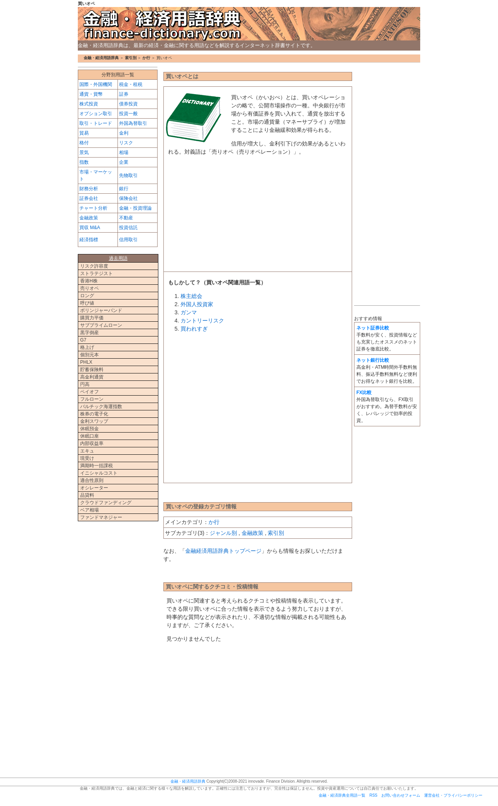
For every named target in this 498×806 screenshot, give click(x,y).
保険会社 (128, 198)
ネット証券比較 (372, 328)
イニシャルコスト (98, 473)
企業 (123, 162)
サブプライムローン (101, 325)
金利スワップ (94, 421)
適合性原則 (91, 480)
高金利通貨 (91, 377)
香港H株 (89, 281)
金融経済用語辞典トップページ (223, 551)
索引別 (131, 58)
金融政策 (252, 533)
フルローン (91, 399)
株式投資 (88, 104)
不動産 (126, 218)
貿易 (84, 133)
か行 (146, 58)
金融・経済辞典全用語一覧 (342, 795)
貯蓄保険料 (91, 369)
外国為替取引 (133, 123)
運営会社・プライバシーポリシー (453, 795)
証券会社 (88, 198)
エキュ (87, 451)
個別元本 (89, 354)
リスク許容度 (94, 266)
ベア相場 (89, 510)
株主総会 (191, 296)
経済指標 (88, 239)
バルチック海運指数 (101, 406)
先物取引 (128, 175)
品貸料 (87, 495)
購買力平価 (91, 318)
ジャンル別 (223, 533)
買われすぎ (194, 329)
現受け (87, 458)
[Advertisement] (258, 215)
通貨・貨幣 (91, 94)
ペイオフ (89, 391)
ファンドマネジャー (101, 517)
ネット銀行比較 (372, 360)
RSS (373, 795)
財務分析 (88, 188)
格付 (84, 142)
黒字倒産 (89, 332)
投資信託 (128, 227)
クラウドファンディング (106, 502)
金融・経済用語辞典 (249, 23)
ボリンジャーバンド (101, 310)
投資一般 (128, 113)
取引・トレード (95, 123)
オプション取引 (95, 113)
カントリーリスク (202, 320)
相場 (123, 152)
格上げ (87, 347)
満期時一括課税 (96, 465)
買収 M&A (89, 227)
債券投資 (128, 104)
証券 (123, 94)
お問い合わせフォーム (400, 795)
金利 (123, 133)
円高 (84, 384)
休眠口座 (89, 436)
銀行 (123, 188)
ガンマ (189, 312)
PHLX (86, 362)
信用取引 (128, 239)
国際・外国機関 (95, 84)
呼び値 (87, 303)
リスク (126, 142)
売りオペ (89, 288)
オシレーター (94, 488)
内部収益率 (91, 443)
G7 (83, 340)
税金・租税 (130, 84)
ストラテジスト (96, 273)
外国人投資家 (197, 304)
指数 (84, 162)
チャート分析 (93, 208)
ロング (87, 295)
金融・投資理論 (135, 208)
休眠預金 (89, 428)
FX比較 (364, 392)
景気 (84, 152)
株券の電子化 (94, 414)
